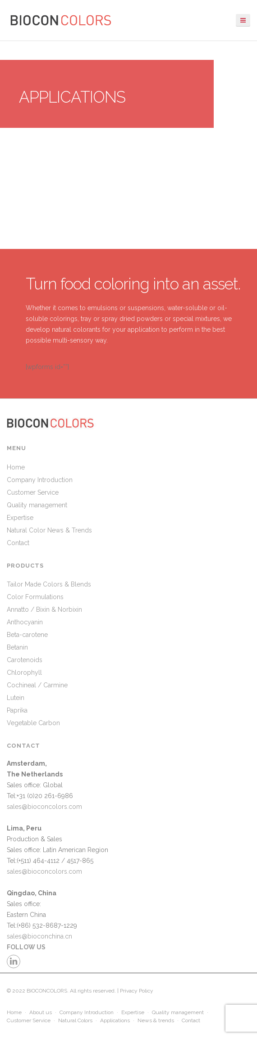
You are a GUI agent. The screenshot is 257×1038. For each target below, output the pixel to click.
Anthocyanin (25, 622)
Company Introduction (40, 479)
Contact (18, 542)
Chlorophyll (24, 672)
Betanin (17, 647)
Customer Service (33, 492)
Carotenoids (24, 659)
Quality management (37, 505)
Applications (115, 1020)
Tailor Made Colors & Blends (49, 584)
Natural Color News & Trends (49, 530)
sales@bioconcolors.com (44, 806)
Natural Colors (75, 1020)
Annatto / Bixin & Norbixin (44, 609)
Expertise (20, 517)
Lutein (15, 697)
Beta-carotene (27, 634)
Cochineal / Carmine (37, 685)
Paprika (17, 710)
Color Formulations (35, 596)
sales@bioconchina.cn (39, 936)
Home (16, 467)
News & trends (156, 1020)
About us (40, 1012)
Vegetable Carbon (33, 723)
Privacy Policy (136, 991)
